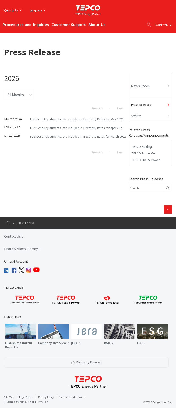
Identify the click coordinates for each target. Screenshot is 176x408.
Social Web (163, 25)
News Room (140, 86)
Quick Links (13, 10)
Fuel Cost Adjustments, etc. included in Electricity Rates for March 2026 (78, 136)
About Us (97, 24)
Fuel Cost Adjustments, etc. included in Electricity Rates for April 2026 (77, 128)
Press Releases (141, 105)
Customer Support (68, 24)
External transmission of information (27, 401)
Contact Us (12, 236)
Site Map (9, 397)
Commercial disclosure (72, 397)
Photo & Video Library (21, 249)
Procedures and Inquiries (25, 24)
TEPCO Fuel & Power (145, 160)
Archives (136, 116)
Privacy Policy (46, 397)
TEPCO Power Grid (143, 153)
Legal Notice (26, 397)
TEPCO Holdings (142, 147)
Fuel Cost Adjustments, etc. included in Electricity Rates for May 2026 (77, 119)
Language (38, 10)
